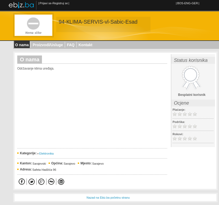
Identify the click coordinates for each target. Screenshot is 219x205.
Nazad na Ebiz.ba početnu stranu (108, 197)
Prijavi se (45, 3)
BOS (180, 3)
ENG (187, 3)
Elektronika (46, 153)
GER (195, 3)
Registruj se (60, 3)
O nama (22, 45)
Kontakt (85, 45)
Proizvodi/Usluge (48, 45)
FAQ (71, 45)
